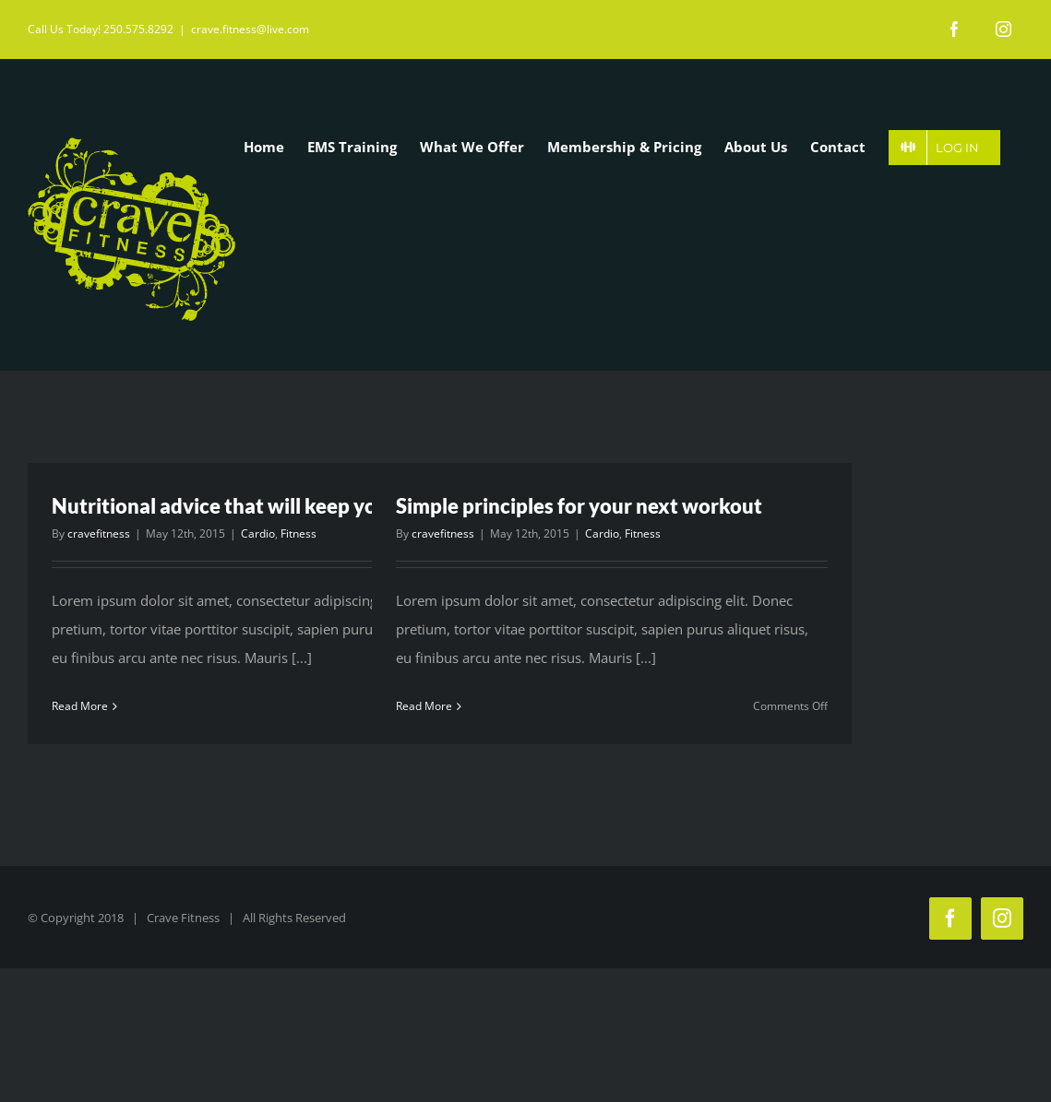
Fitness (298, 532)
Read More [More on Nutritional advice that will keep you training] (80, 706)
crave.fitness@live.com (250, 29)
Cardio (258, 532)
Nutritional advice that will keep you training (259, 505)
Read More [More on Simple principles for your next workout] (424, 706)
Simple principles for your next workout (579, 505)
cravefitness (98, 532)
